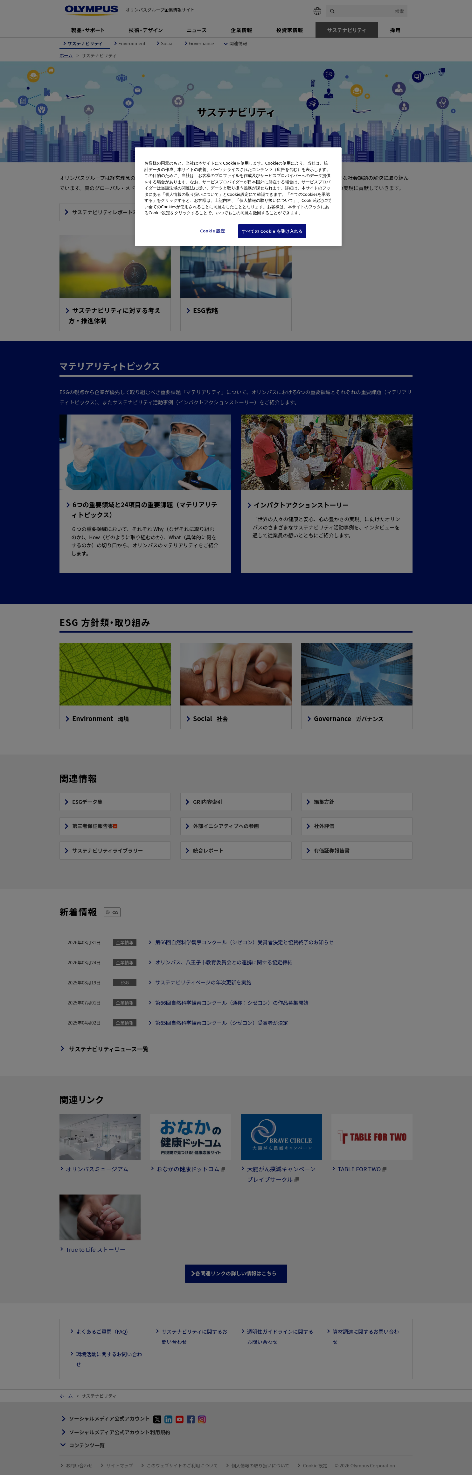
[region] (238, 196)
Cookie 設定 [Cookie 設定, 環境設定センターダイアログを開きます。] (212, 231)
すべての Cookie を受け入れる (272, 231)
